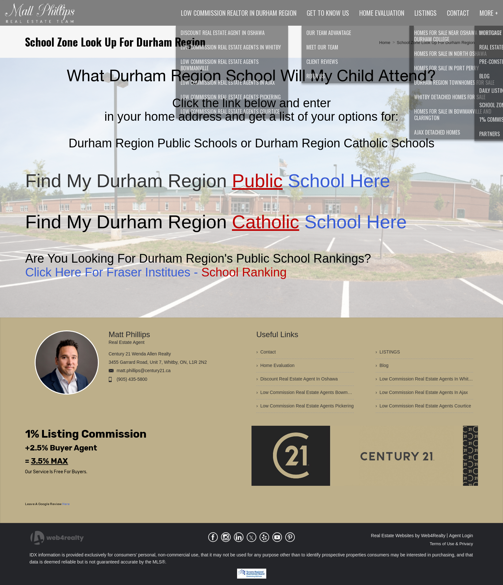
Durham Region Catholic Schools (345, 143)
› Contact (266, 351)
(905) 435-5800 (131, 379)
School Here (311, 180)
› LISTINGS (388, 351)
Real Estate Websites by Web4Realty (408, 535)
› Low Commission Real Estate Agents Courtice (423, 405)
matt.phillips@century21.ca (143, 370)
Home (384, 42)
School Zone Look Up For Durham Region (436, 42)
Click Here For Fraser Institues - (155, 272)
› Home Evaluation (275, 365)
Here (66, 504)
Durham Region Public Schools (153, 143)
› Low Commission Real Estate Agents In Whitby (424, 378)
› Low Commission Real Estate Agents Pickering (305, 405)
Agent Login (461, 535)
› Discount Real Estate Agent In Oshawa (297, 378)
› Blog (382, 365)
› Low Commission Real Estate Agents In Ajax (422, 392)
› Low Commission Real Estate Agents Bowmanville (305, 392)
